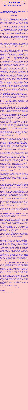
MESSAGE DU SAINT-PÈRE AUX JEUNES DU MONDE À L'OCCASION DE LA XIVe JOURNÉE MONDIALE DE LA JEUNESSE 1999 (14, 12)
